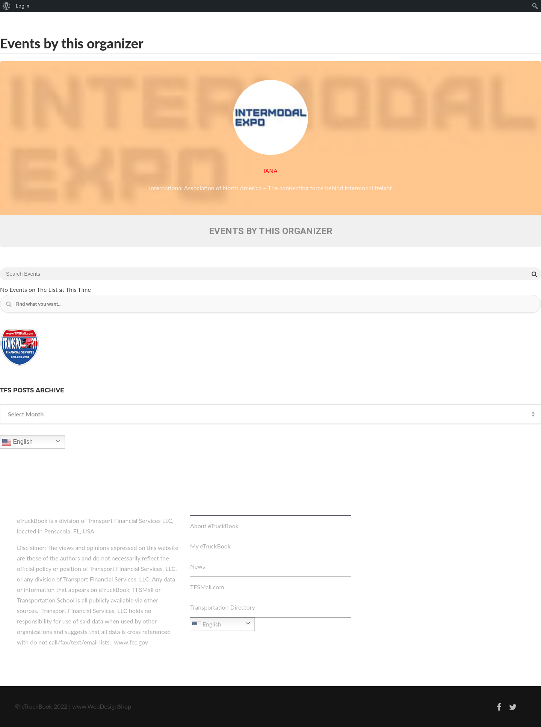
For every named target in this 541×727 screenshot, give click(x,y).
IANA (270, 171)
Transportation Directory (222, 607)
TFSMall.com (207, 586)
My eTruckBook (210, 546)
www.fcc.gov (131, 642)
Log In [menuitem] (22, 6)
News (197, 566)
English (17, 442)
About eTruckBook (214, 525)
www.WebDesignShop (101, 706)
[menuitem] (6, 6)
